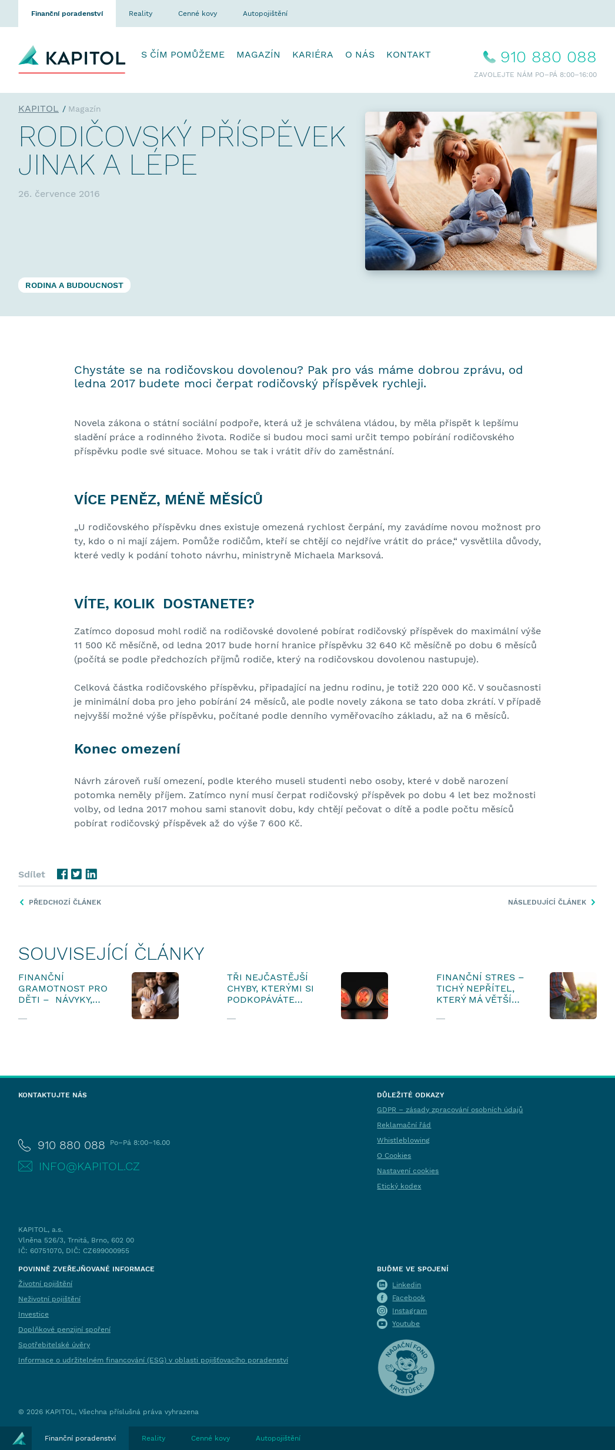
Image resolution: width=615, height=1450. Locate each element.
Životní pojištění (45, 1284)
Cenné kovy (197, 13)
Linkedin (406, 1285)
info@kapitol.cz (89, 1166)
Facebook (408, 1298)
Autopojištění (265, 13)
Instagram (409, 1311)
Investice (33, 1314)
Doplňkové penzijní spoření (64, 1329)
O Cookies (394, 1155)
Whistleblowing (403, 1140)
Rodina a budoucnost (74, 285)
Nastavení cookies (408, 1171)
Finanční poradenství (67, 13)
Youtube (406, 1324)
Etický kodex (399, 1186)
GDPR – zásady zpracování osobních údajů (450, 1110)
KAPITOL (38, 109)
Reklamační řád (404, 1125)
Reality (140, 13)
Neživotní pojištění (49, 1299)
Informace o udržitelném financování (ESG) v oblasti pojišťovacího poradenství (153, 1360)
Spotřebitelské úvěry (54, 1345)
